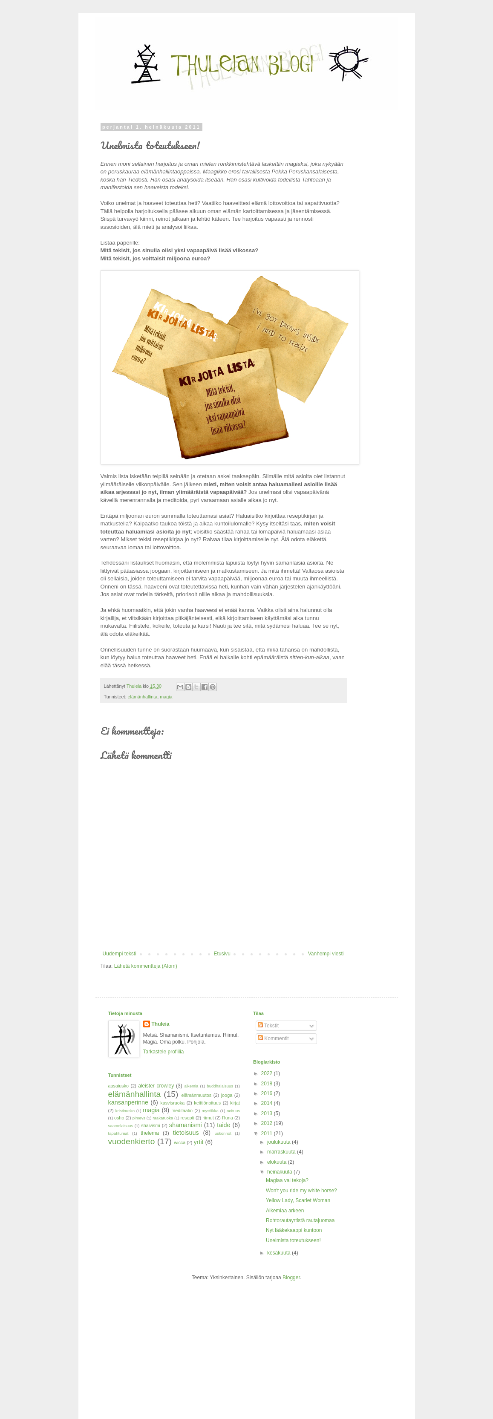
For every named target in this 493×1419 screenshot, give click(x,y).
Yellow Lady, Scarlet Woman (298, 1200)
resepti (187, 1117)
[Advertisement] (161, 1347)
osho (119, 1117)
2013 (267, 1113)
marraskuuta (282, 1152)
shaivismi (150, 1125)
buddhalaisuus (220, 1086)
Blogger (291, 1278)
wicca (179, 1142)
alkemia (191, 1086)
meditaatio (182, 1110)
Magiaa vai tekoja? (287, 1180)
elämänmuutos (196, 1095)
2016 (267, 1093)
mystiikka (210, 1110)
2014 (267, 1103)
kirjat (235, 1102)
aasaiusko (118, 1085)
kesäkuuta (279, 1253)
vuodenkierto (131, 1141)
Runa (227, 1117)
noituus (233, 1110)
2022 (267, 1073)
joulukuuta (279, 1142)
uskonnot (223, 1133)
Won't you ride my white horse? (301, 1191)
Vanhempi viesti (326, 954)
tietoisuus (186, 1132)
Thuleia (161, 1024)
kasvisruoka (172, 1102)
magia (166, 696)
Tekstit (268, 1026)
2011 (267, 1133)
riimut (207, 1117)
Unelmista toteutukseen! (293, 1240)
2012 (267, 1123)
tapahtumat (118, 1133)
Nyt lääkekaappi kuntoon (294, 1230)
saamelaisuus (120, 1125)
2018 (267, 1084)
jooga (226, 1095)
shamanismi (185, 1125)
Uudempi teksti (119, 954)
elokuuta (277, 1162)
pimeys (139, 1118)
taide (223, 1125)
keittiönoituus (207, 1102)
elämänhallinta (143, 696)
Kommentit (273, 1038)
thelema (150, 1133)
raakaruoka (163, 1118)
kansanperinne (128, 1102)
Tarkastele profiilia (163, 1052)
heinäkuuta (280, 1172)
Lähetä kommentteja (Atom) (145, 966)
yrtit (198, 1142)
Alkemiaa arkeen (285, 1211)
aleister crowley (156, 1086)
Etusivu (222, 954)
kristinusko (125, 1110)
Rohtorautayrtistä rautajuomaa (300, 1220)
